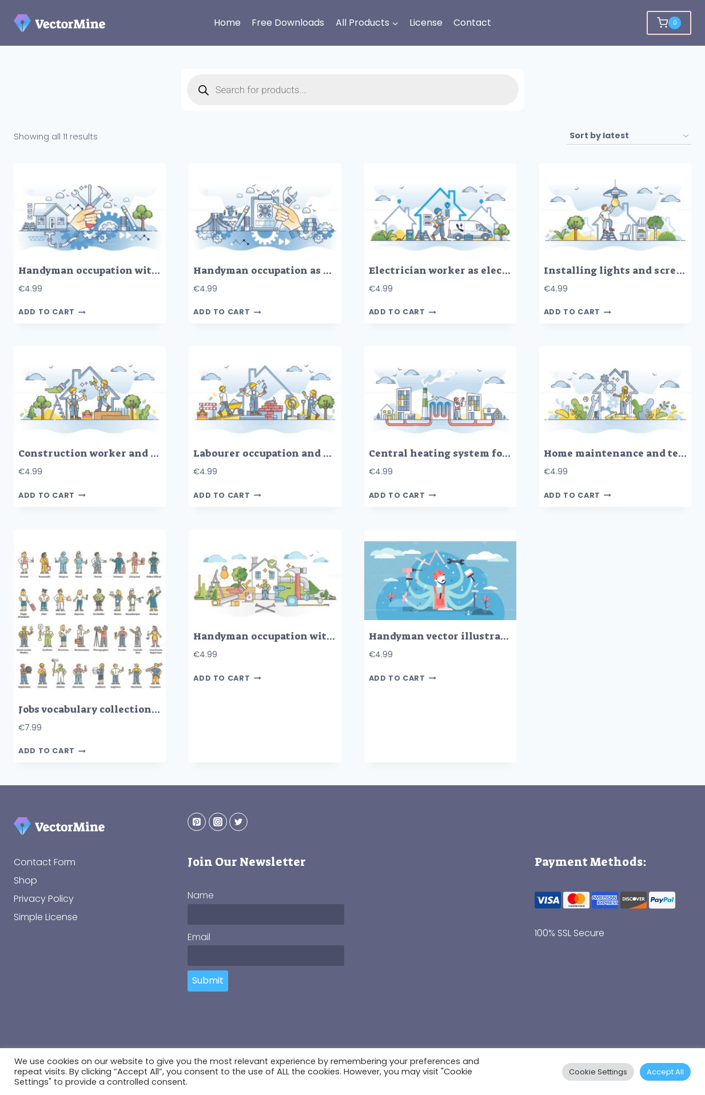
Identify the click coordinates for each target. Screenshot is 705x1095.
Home (227, 22)
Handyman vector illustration (445, 636)
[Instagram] (218, 822)
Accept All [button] (665, 1071)
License (426, 22)
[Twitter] (238, 822)
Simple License (46, 917)
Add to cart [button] (52, 312)
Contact (472, 22)
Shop (25, 880)
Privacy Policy (44, 898)
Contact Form (44, 862)
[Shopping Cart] (669, 23)
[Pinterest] (197, 822)
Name (201, 895)
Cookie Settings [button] (598, 1071)
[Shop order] (629, 136)
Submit (208, 980)
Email (199, 937)
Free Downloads (288, 22)
